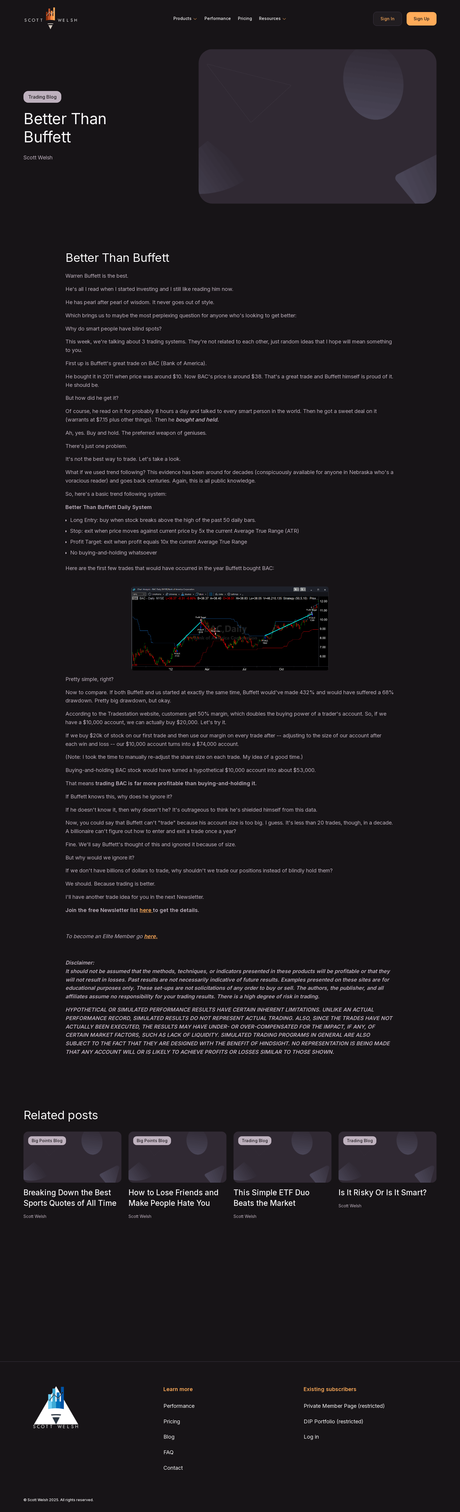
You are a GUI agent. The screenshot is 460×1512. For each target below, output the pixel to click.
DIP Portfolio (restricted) (333, 1421)
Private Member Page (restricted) (344, 1406)
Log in (311, 1437)
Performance (217, 18)
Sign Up (421, 18)
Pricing (245, 18)
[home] (50, 18)
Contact (173, 1468)
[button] (185, 18)
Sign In (387, 18)
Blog (169, 1437)
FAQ (168, 1452)
